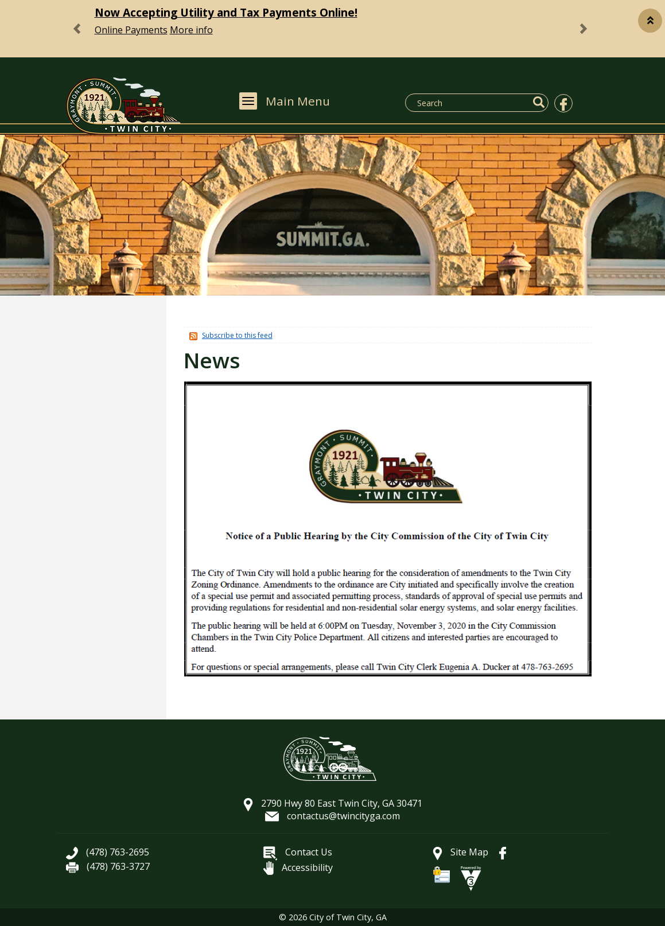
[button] (650, 21)
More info (191, 30)
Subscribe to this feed (237, 335)
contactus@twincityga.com (332, 816)
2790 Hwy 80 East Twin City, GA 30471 (332, 803)
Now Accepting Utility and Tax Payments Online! (226, 12)
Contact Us (297, 852)
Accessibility (298, 867)
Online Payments (131, 30)
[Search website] (470, 102)
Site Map (460, 852)
